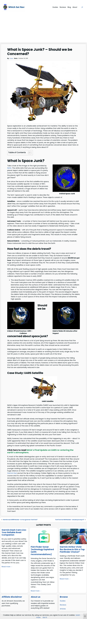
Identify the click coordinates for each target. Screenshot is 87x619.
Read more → (7, 567)
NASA (9, 168)
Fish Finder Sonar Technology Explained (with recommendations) (42, 551)
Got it (45, 617)
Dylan (11, 58)
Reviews (63, 605)
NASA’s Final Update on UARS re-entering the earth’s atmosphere (40, 451)
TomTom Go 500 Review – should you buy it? (69, 520)
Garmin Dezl (12, 473)
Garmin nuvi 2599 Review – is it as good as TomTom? (20, 520)
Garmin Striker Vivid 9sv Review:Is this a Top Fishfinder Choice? (72, 549)
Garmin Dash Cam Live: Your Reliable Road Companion (14, 532)
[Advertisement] (43, 29)
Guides (62, 601)
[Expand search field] (82, 7)
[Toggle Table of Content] (29, 152)
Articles (63, 609)
